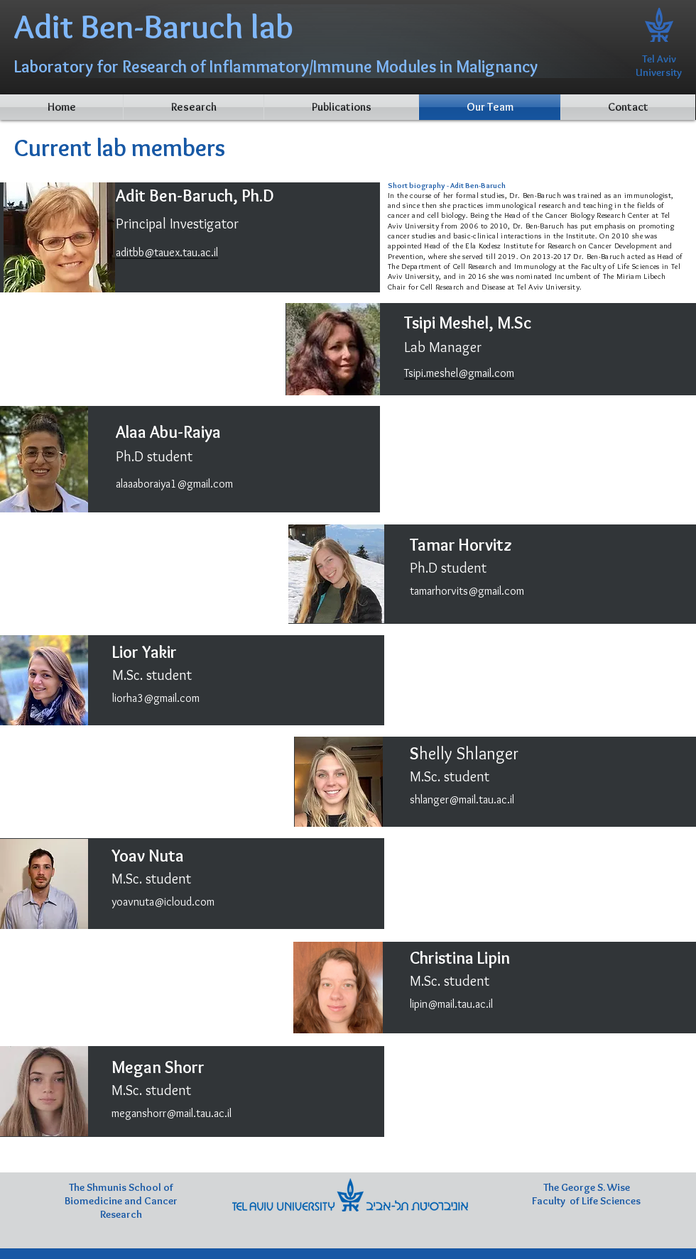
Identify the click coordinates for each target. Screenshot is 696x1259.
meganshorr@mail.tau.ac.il (172, 1113)
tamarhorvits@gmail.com (467, 591)
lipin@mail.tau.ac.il (451, 1004)
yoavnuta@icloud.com (163, 901)
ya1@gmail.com (197, 483)
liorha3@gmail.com (156, 698)
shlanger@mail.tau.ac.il (462, 799)
